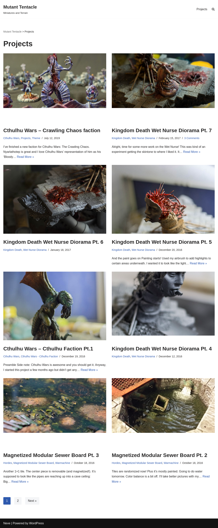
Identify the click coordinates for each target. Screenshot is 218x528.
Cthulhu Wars (11, 138)
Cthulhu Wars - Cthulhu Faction (39, 356)
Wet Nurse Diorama (143, 138)
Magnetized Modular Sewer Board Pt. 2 (159, 455)
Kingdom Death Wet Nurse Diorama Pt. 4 (162, 349)
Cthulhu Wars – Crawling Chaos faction (51, 130)
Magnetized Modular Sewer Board (33, 462)
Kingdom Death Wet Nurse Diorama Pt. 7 (162, 130)
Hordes (7, 462)
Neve (6, 523)
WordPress (36, 523)
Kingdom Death (121, 138)
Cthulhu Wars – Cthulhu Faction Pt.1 (48, 349)
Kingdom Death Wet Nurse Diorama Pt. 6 (53, 242)
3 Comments (191, 138)
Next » (32, 500)
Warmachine (62, 462)
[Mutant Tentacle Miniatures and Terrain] (20, 9)
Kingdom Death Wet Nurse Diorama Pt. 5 (162, 242)
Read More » (25, 156)
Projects (201, 9)
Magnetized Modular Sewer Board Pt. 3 (51, 455)
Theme (36, 138)
